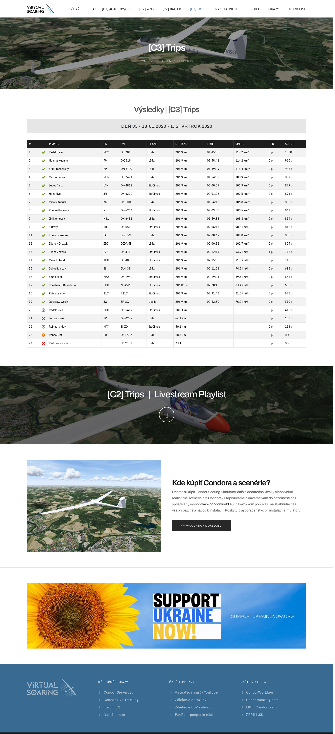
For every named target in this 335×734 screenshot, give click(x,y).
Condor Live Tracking (121, 699)
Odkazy (272, 9)
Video (252, 9)
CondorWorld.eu (259, 692)
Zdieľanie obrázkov (190, 699)
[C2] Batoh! (172, 9)
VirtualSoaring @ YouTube (196, 692)
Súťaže (75, 9)
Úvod (144, 61)
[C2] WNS (146, 9)
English (297, 9)
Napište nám (114, 714)
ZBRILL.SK (254, 714)
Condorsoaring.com (262, 699)
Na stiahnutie (227, 9)
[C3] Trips (198, 9)
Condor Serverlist (118, 692)
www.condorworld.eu (217, 504)
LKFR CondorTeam (261, 707)
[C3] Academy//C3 (116, 9)
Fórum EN (112, 707)
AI (91, 9)
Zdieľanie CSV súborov (193, 707)
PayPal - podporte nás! (194, 714)
